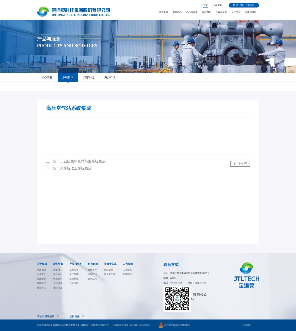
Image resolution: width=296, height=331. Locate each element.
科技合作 (92, 269)
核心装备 (46, 77)
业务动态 (57, 274)
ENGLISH (217, 5)
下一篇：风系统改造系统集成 (69, 168)
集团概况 (41, 269)
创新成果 (92, 278)
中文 (205, 5)
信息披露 (108, 269)
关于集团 (163, 12)
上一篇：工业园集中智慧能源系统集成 (76, 161)
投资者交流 (109, 274)
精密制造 (88, 77)
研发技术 (92, 274)
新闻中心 (177, 12)
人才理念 (127, 269)
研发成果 (57, 278)
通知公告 (57, 287)
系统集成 (67, 77)
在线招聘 (127, 274)
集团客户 (41, 283)
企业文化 (41, 274)
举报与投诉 (250, 12)
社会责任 (41, 287)
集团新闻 (57, 269)
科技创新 (206, 12)
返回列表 (240, 164)
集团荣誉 (41, 278)
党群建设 (57, 283)
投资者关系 (221, 12)
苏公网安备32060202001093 (174, 325)
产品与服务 (191, 12)
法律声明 (246, 325)
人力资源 (236, 12)
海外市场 (109, 77)
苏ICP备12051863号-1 (140, 325)
